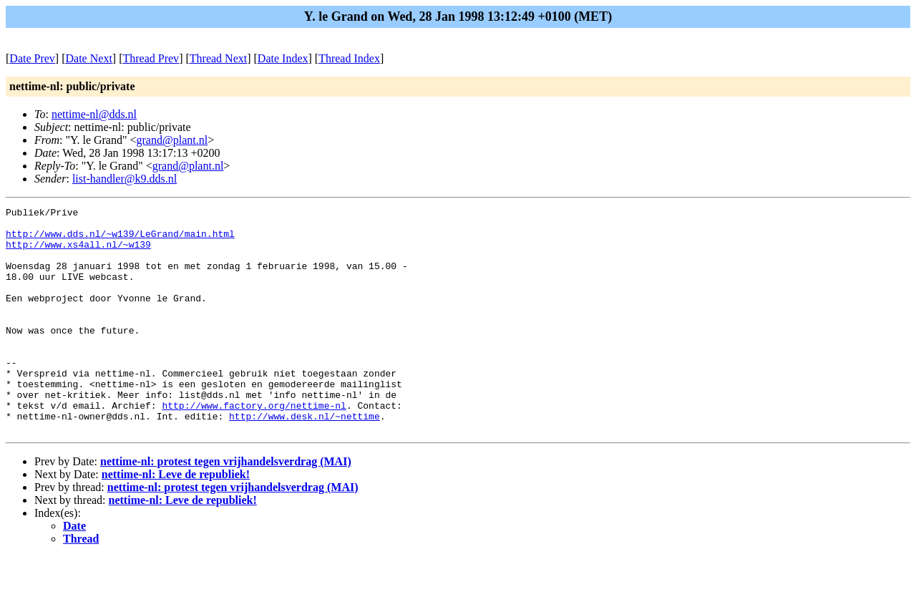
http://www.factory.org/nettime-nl (254, 446)
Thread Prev (150, 58)
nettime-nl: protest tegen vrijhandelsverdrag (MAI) (225, 506)
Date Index (283, 58)
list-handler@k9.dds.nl (124, 179)
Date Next (89, 58)
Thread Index (349, 58)
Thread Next (218, 58)
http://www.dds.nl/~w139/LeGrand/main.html (120, 239)
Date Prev (32, 58)
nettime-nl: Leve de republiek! (176, 519)
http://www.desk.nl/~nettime (304, 458)
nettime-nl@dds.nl (94, 114)
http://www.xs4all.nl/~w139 (78, 252)
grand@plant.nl (172, 140)
